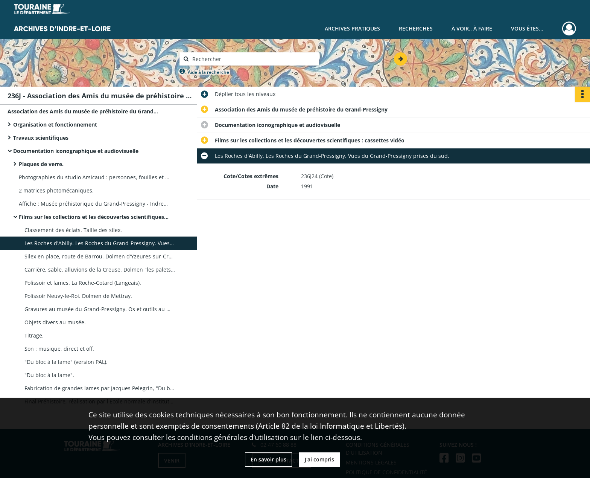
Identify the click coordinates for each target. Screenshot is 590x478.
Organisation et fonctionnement (55, 124)
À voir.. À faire (472, 28)
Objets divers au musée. (55, 322)
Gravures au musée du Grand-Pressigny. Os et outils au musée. (99, 309)
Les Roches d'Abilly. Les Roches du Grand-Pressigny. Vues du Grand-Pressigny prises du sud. (99, 243)
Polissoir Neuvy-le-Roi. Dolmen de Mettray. (78, 295)
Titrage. (34, 335)
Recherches (416, 28)
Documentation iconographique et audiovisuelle (75, 150)
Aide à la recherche (208, 72)
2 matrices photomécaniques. (56, 190)
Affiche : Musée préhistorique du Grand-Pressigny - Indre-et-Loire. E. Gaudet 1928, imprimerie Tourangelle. (94, 203)
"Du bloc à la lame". (49, 375)
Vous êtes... (527, 28)
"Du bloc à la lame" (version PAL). (66, 361)
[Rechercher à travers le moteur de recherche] (252, 59)
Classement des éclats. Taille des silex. (73, 230)
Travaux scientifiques (40, 137)
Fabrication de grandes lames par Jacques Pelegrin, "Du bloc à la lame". (99, 388)
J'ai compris (319, 459)
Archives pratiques (352, 28)
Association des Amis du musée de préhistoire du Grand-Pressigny (83, 111)
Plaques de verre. (41, 164)
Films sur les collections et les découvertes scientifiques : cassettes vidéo (94, 216)
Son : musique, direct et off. (59, 348)
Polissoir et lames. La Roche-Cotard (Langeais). (82, 282)
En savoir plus (268, 459)
